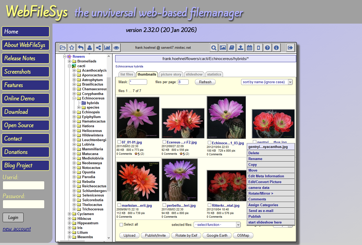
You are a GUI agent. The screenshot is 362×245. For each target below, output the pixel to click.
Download (16, 112)
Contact (13, 138)
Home (11, 31)
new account (17, 228)
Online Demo (19, 98)
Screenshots (17, 72)
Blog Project (18, 165)
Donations (15, 152)
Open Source (18, 125)
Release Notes (19, 58)
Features (13, 85)
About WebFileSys (24, 45)
